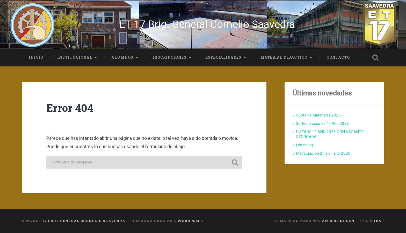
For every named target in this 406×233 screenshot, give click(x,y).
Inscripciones (169, 57)
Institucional (74, 57)
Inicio (36, 57)
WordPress (190, 221)
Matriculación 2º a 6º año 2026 (323, 153)
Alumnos (122, 57)
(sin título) (304, 145)
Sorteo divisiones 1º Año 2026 (322, 123)
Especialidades (223, 57)
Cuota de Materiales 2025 (318, 115)
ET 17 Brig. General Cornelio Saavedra (207, 24)
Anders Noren (338, 221)
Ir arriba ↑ (371, 221)
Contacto (338, 57)
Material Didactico (283, 57)
